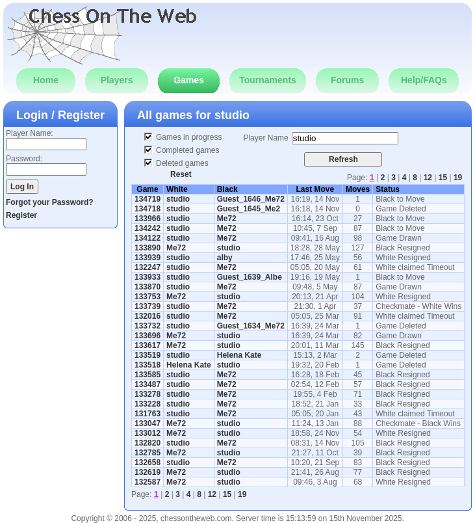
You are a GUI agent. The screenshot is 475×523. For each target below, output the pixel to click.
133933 (147, 277)
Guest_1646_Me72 (251, 199)
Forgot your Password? (50, 202)
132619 (147, 472)
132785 (147, 452)
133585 (147, 374)
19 (458, 177)
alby (225, 257)
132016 (147, 316)
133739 (147, 306)
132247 (147, 267)
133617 (147, 345)
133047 (147, 423)
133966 (147, 218)
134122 (147, 238)
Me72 (227, 218)
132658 (147, 462)
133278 (147, 394)
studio (232, 115)
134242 (147, 228)
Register (21, 215)
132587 (147, 482)
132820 (147, 443)
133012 (147, 433)
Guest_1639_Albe (249, 277)
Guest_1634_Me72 (251, 325)
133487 (147, 384)
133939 (147, 257)
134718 (147, 208)
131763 (147, 413)
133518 (147, 364)
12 (428, 177)
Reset (181, 174)
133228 (147, 404)
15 (443, 177)
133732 (147, 325)
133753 (147, 296)
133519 (147, 355)
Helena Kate (239, 355)
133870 (147, 286)
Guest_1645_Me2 (248, 208)
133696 (147, 335)
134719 (147, 199)
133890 (147, 247)
